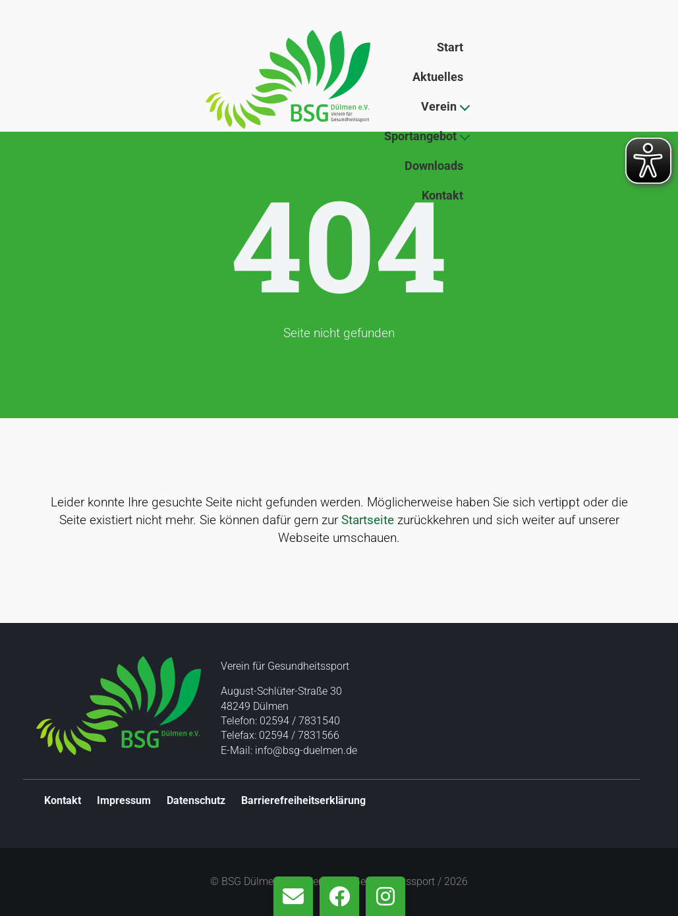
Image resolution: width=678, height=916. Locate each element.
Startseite (367, 519)
